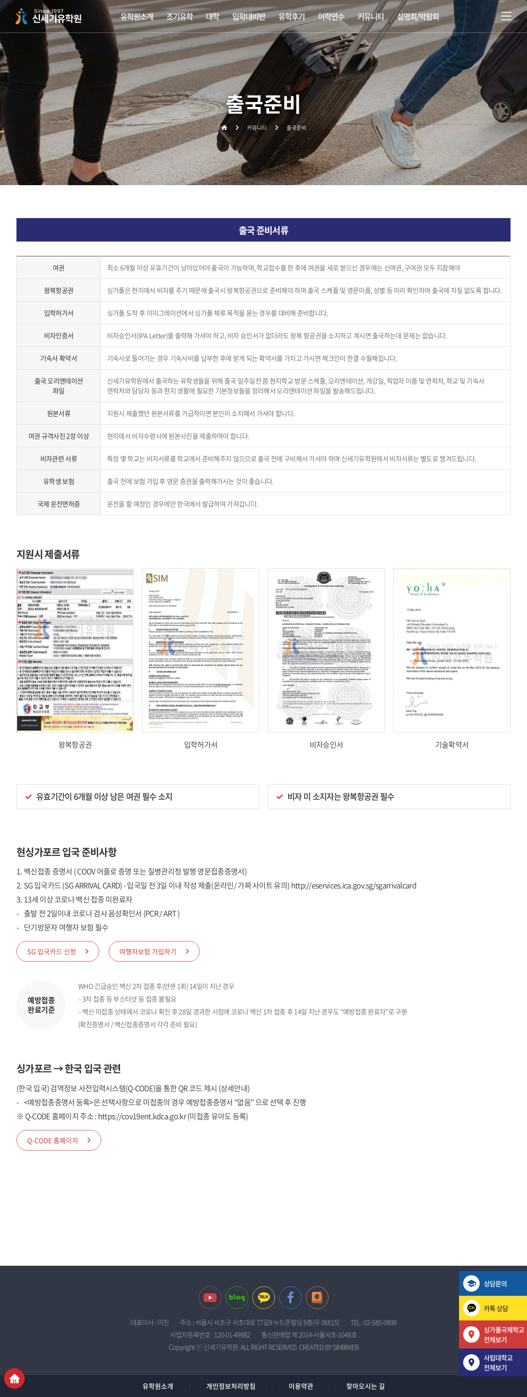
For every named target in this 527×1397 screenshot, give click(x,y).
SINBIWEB (346, 1347)
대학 (212, 16)
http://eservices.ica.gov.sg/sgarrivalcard (353, 885)
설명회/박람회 (418, 16)
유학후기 (291, 16)
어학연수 (331, 16)
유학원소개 (136, 16)
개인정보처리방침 (231, 1386)
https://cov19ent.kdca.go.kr (142, 1116)
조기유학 (179, 16)
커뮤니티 (370, 16)
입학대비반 (248, 16)
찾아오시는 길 (365, 1386)
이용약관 (301, 1386)
